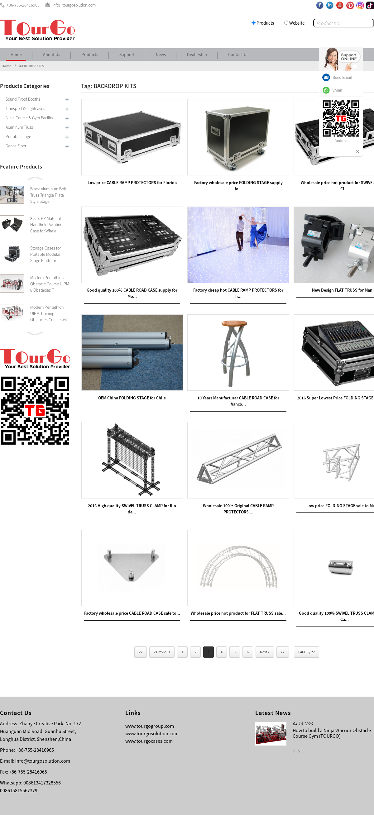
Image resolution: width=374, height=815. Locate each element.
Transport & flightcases (25, 108)
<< (140, 628)
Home (16, 54)
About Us (51, 54)
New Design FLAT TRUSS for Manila (326, 280)
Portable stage (18, 136)
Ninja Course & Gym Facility (29, 118)
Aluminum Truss (19, 127)
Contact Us (238, 54)
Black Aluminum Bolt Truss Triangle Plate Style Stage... (48, 195)
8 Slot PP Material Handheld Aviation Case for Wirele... (46, 225)
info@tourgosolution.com (42, 737)
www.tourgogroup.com (149, 702)
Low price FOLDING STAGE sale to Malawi (327, 486)
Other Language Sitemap (329, 805)
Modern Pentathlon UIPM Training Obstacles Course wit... (50, 313)
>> (283, 628)
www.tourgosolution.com (152, 710)
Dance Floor (16, 146)
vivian (337, 90)
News (161, 54)
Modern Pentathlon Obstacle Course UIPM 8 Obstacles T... (49, 284)
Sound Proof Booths (23, 99)
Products (265, 23)
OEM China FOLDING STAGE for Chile (128, 383)
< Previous (162, 628)
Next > (265, 628)
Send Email (342, 77)
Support (127, 54)
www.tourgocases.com (149, 717)
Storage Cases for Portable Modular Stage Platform (45, 254)
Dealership (197, 54)
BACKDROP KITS (30, 66)
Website (296, 23)
